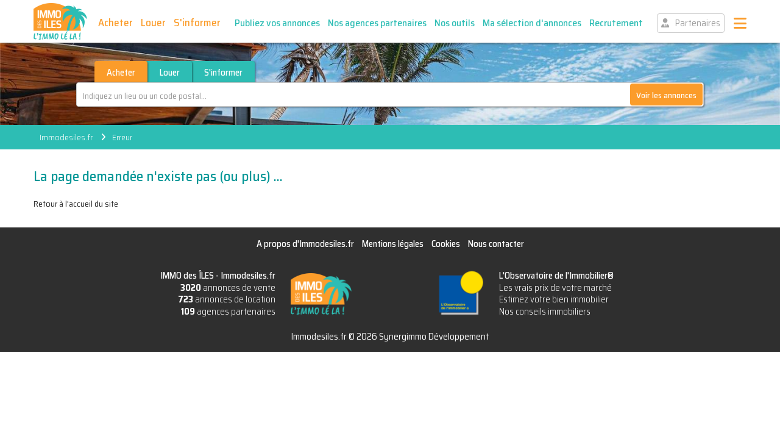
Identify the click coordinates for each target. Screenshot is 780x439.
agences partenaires (228, 311)
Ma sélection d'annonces (532, 22)
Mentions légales (393, 244)
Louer (153, 22)
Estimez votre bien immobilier (554, 299)
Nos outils (454, 22)
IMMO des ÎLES (60, 21)
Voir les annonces (666, 95)
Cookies (445, 244)
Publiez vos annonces (277, 22)
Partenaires (697, 23)
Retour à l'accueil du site (76, 203)
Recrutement (616, 22)
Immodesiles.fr (66, 137)
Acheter (115, 22)
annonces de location (226, 299)
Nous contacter (496, 244)
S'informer (197, 22)
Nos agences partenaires (377, 22)
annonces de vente (227, 287)
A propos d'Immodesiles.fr (305, 244)
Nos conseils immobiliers (544, 311)
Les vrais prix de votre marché (555, 287)
